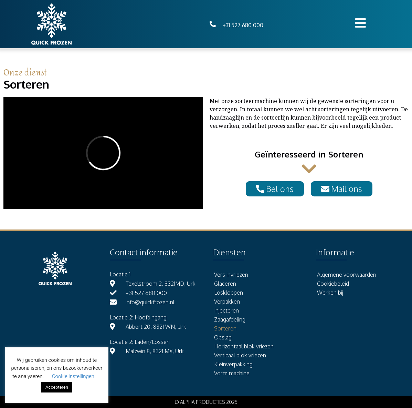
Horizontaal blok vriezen (244, 346)
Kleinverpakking (233, 364)
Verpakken (227, 301)
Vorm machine (232, 373)
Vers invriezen (231, 274)
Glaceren (225, 283)
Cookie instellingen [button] (73, 376)
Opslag (223, 337)
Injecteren (226, 310)
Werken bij (330, 292)
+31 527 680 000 (243, 25)
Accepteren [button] (56, 387)
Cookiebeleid (333, 283)
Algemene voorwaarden (346, 274)
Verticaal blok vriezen (240, 355)
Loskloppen (228, 292)
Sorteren (225, 328)
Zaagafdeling (229, 319)
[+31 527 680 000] (213, 24)
